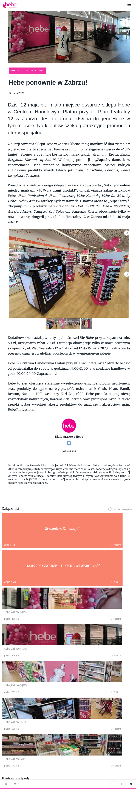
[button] (127, 232)
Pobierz (36, 544)
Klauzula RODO (68, 779)
